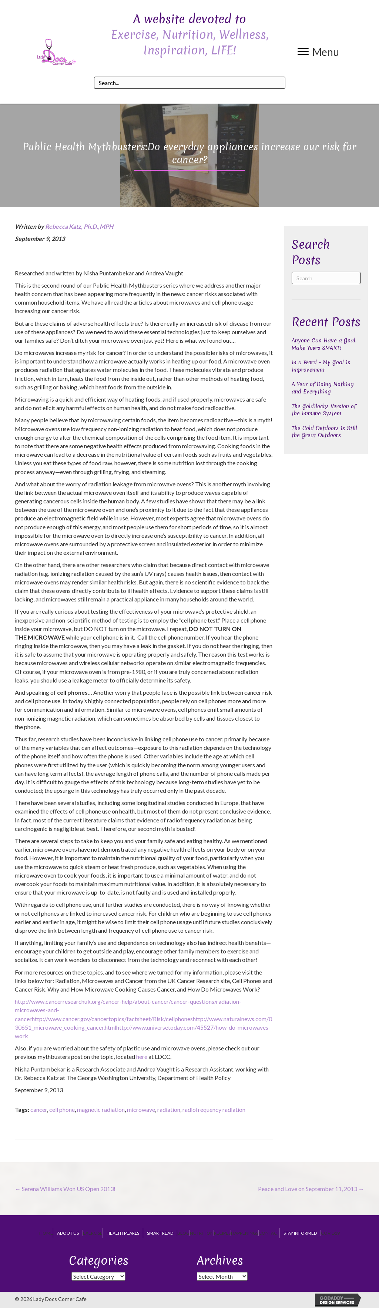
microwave (141, 1109)
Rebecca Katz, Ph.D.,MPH (79, 226)
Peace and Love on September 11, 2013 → (311, 1188)
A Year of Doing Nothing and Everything (323, 387)
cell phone (62, 1109)
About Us (68, 1233)
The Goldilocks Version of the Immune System (324, 410)
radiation (168, 1109)
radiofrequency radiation (213, 1109)
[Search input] (189, 83)
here (141, 1056)
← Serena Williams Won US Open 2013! (65, 1188)
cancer (38, 1109)
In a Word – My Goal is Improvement (321, 366)
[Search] (326, 278)
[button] (318, 52)
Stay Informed (300, 1233)
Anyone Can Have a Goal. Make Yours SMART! (324, 344)
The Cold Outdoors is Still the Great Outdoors (324, 432)
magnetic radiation (101, 1109)
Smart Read (160, 1233)
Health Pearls (123, 1233)
